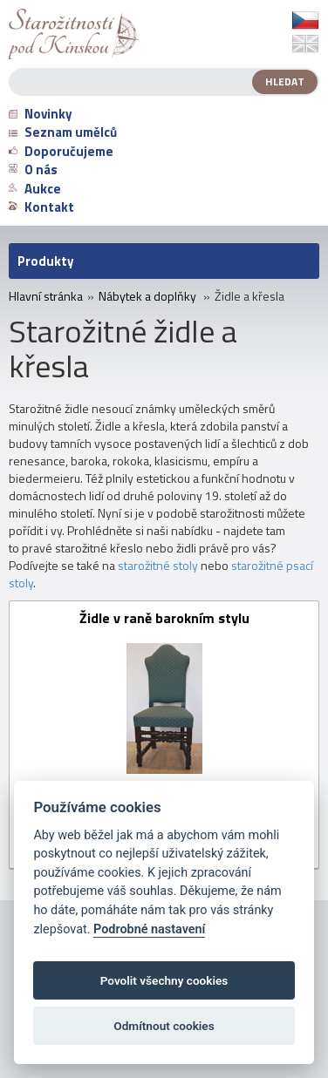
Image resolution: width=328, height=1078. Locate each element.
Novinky (40, 114)
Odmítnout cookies (163, 1026)
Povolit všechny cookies (164, 980)
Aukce (35, 189)
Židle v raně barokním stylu (164, 619)
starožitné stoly (158, 565)
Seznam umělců (63, 132)
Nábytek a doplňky (147, 296)
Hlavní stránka (46, 296)
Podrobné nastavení (149, 929)
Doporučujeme (61, 151)
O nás (33, 169)
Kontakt (41, 207)
